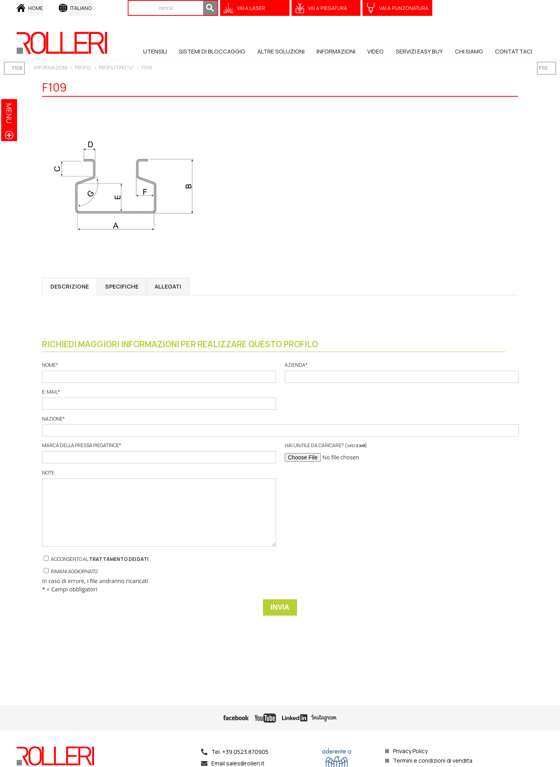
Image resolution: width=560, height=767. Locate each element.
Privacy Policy (410, 751)
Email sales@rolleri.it (238, 763)
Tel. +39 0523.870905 (239, 752)
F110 (543, 68)
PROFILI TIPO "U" (116, 67)
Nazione (280, 426)
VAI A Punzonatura (403, 7)
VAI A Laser (251, 7)
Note (158, 508)
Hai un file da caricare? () (401, 453)
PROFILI (83, 67)
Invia (280, 607)
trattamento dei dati (118, 559)
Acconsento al (96, 559)
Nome (158, 372)
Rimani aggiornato (71, 571)
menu (9, 113)
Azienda (401, 372)
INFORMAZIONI (50, 67)
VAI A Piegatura (327, 7)
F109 (147, 67)
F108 (17, 68)
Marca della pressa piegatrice (158, 452)
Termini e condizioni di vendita (432, 760)
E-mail (158, 399)
